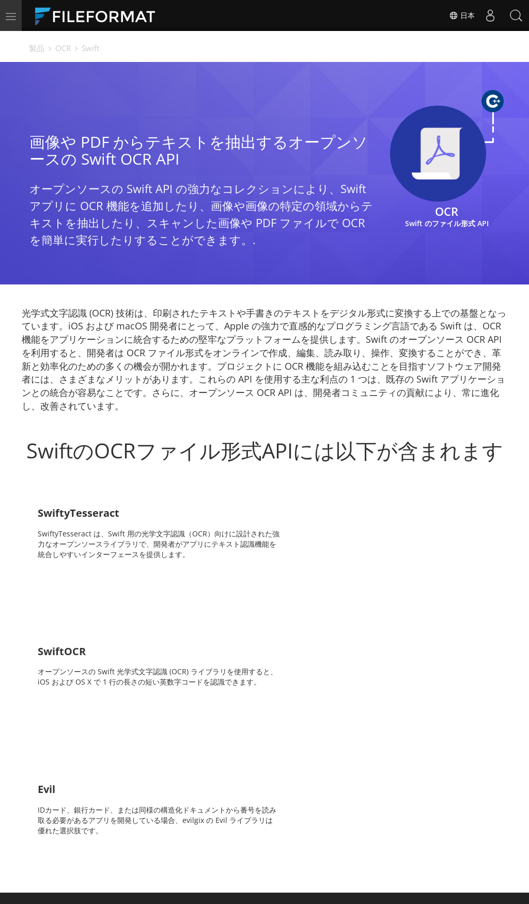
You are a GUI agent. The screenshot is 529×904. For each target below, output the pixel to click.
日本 (462, 15)
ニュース (286, 838)
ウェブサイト (294, 853)
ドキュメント (198, 838)
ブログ (187, 853)
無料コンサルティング (116, 853)
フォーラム (386, 838)
